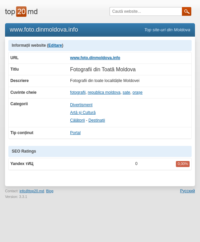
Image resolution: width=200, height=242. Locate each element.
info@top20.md (31, 191)
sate (126, 92)
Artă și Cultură (82, 112)
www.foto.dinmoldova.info (95, 57)
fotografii (77, 92)
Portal (75, 132)
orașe (137, 92)
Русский (187, 191)
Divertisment (81, 105)
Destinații (96, 120)
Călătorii (77, 120)
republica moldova (104, 92)
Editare (55, 45)
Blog (50, 191)
